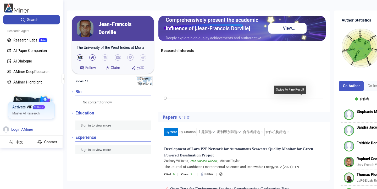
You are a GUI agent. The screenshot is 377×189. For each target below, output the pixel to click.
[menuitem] (31, 19)
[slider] (165, 98)
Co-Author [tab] (351, 86)
